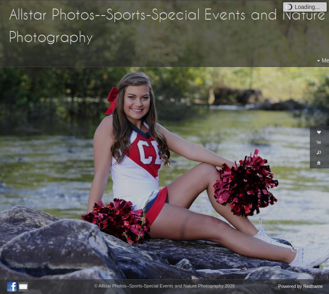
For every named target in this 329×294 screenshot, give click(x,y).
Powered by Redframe (300, 286)
